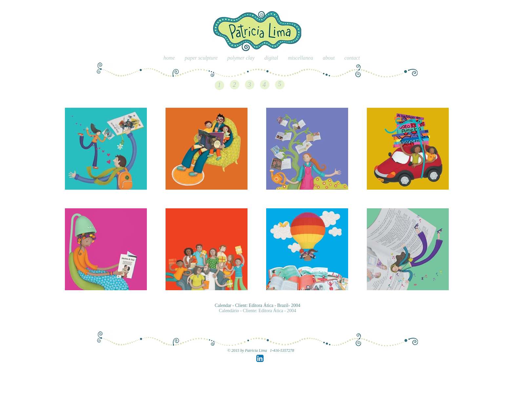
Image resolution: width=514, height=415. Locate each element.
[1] (219, 84)
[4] (264, 84)
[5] (280, 83)
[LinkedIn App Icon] (260, 358)
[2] (234, 84)
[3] (249, 84)
